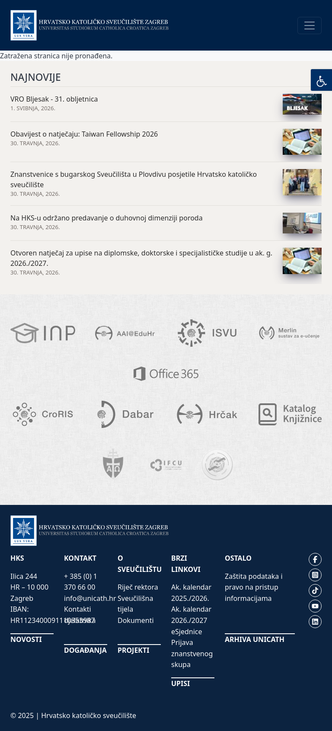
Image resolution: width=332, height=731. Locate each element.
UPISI (180, 683)
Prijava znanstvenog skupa (192, 653)
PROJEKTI (133, 650)
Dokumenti (136, 620)
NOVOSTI (26, 639)
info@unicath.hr (90, 598)
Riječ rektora (138, 587)
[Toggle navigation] (309, 25)
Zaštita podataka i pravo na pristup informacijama (254, 587)
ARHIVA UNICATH (254, 639)
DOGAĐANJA (85, 650)
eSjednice (186, 631)
